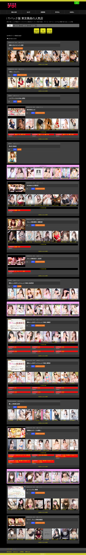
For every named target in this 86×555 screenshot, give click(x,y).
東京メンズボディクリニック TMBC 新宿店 (38, 363)
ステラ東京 (46, 178)
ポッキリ (45, 482)
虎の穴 (27, 178)
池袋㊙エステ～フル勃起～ (34, 430)
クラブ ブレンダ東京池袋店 (35, 519)
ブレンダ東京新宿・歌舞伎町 (35, 222)
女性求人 (72, 12)
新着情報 (43, 12)
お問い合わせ (9, 551)
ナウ (8, 549)
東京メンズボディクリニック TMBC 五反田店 (21, 283)
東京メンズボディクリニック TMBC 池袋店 (38, 322)
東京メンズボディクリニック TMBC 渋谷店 (39, 178)
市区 (43, 30)
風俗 (10, 25)
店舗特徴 (37, 30)
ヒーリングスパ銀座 (32, 489)
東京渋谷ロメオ (31, 109)
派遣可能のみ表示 (12, 38)
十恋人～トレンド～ (14, 71)
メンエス (33, 25)
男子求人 (57, 12)
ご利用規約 (22, 551)
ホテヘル (25, 25)
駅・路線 (49, 30)
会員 (77, 2)
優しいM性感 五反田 (14, 404)
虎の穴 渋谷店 (12, 146)
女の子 (28, 12)
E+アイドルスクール (11, 178)
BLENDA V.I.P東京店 (32, 185)
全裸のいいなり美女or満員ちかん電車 (12, 482)
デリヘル (17, 25)
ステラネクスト (19, 178)
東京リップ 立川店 (65, 178)
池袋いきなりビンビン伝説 (16, 45)
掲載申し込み (27, 551)
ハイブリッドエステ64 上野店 (17, 98)
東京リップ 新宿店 (74, 178)
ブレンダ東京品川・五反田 (34, 258)
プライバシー (15, 551)
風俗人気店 (14, 12)
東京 (11, 549)
